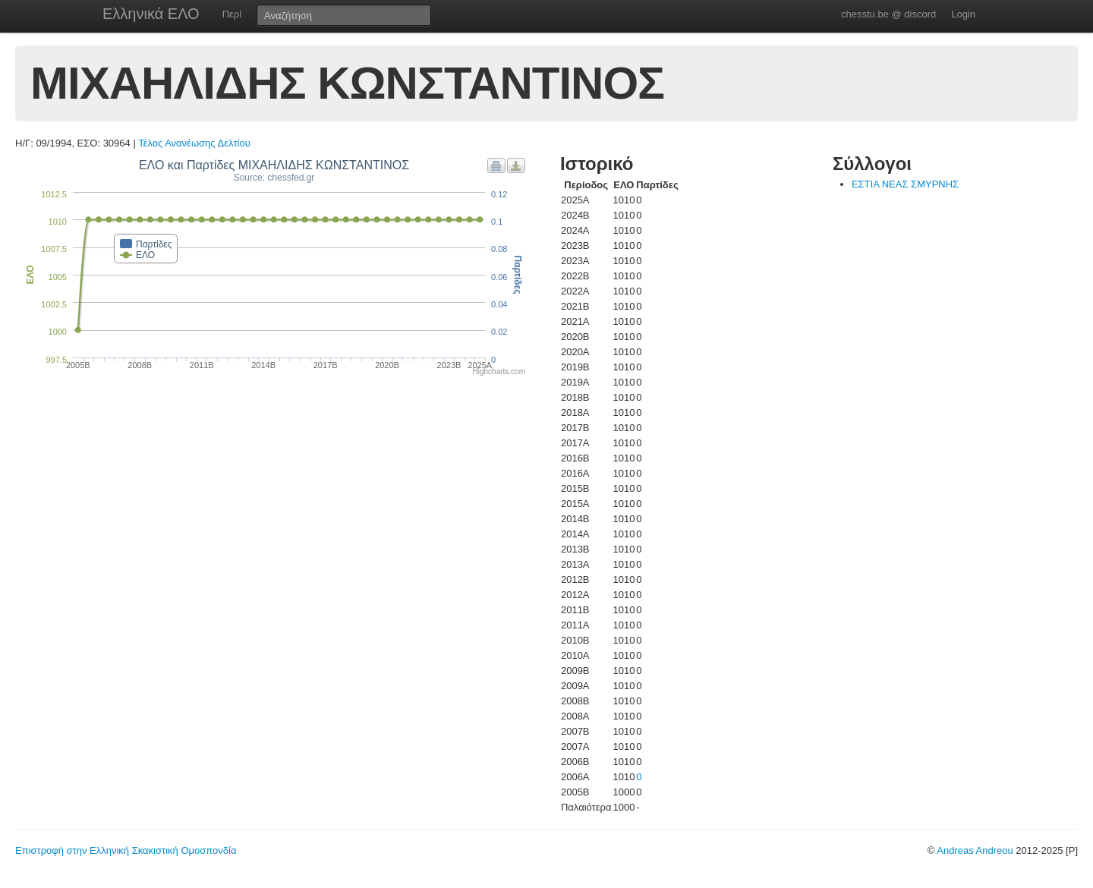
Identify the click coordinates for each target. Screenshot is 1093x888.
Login (963, 14)
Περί (231, 14)
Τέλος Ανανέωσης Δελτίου (194, 143)
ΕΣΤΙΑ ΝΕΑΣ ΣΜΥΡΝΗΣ (905, 184)
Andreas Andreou (975, 850)
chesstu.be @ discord (888, 14)
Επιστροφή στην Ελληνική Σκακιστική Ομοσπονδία (125, 850)
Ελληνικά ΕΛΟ (151, 13)
